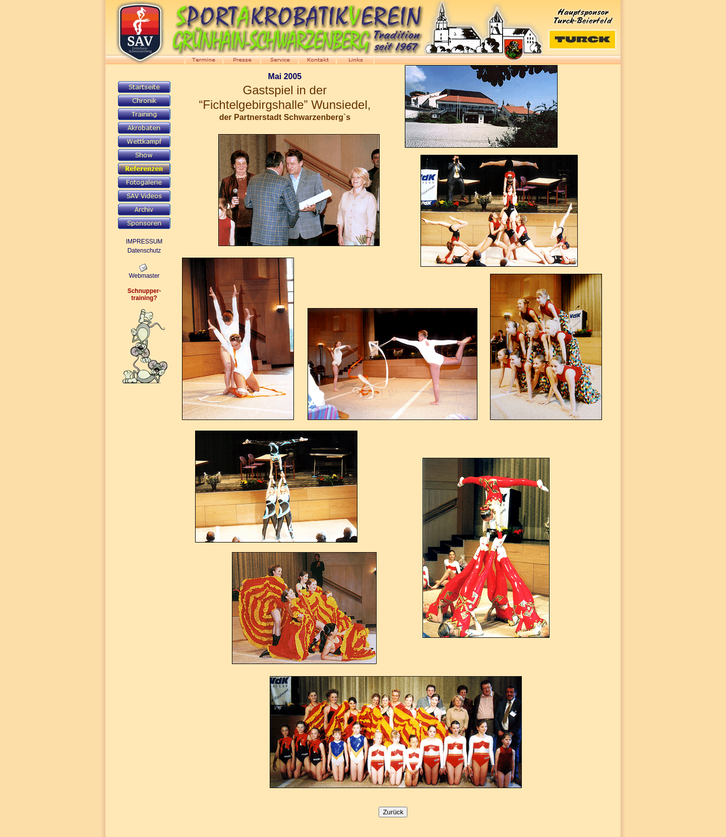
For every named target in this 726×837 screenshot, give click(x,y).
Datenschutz (144, 250)
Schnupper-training (144, 294)
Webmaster (144, 275)
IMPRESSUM (144, 241)
